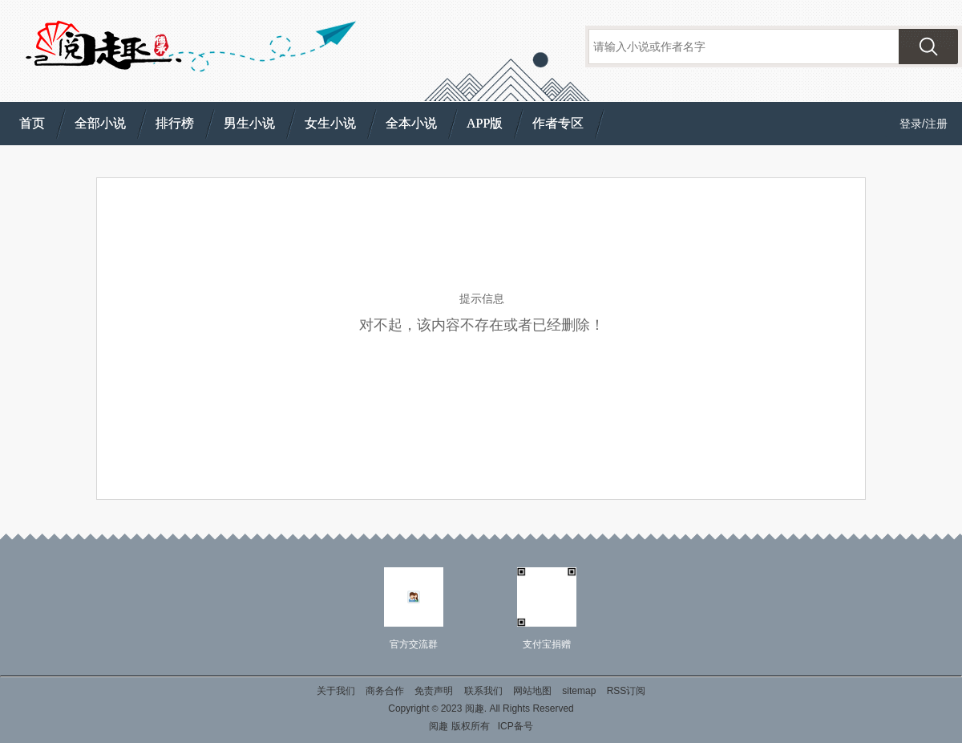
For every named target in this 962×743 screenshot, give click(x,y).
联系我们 (483, 690)
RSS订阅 (626, 690)
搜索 (928, 46)
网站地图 (532, 690)
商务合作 (385, 690)
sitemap (579, 690)
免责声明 (433, 690)
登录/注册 (923, 123)
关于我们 (336, 690)
